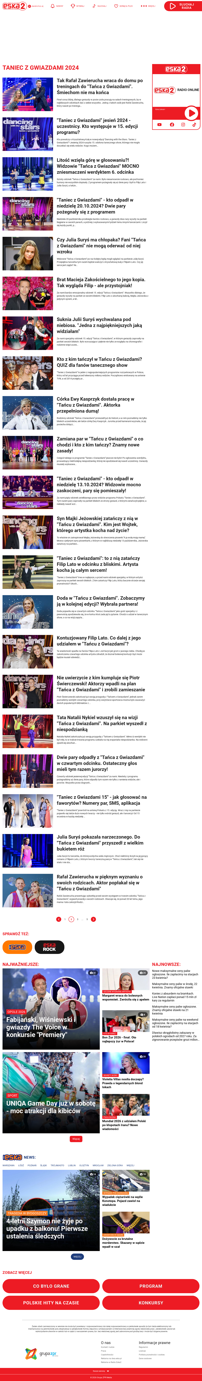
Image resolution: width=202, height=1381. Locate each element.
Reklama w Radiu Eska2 (111, 1362)
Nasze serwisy (101, 1371)
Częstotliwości (107, 1355)
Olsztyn (84, 1165)
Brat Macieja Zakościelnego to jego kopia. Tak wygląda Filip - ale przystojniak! (101, 282)
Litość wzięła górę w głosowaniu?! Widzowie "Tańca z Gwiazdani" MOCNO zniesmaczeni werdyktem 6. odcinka (98, 166)
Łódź (21, 1165)
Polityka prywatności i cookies (152, 1355)
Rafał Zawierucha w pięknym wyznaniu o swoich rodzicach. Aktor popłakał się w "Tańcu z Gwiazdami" (100, 882)
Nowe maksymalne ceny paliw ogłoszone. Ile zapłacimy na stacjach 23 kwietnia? (175, 974)
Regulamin (143, 1347)
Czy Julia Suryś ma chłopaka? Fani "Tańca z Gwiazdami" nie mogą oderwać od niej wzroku (101, 245)
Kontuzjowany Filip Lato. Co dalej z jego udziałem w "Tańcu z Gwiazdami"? (99, 641)
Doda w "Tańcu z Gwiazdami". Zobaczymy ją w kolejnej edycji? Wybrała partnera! (101, 601)
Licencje (142, 1351)
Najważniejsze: (21, 964)
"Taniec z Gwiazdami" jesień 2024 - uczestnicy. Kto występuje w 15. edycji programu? (97, 126)
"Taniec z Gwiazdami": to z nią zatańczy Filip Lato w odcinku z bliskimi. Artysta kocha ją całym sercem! (98, 564)
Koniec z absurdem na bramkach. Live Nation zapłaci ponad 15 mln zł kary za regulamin (174, 997)
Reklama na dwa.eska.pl (111, 1358)
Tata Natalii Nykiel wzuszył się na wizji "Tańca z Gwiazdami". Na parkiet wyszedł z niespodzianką (102, 723)
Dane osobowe (145, 1358)
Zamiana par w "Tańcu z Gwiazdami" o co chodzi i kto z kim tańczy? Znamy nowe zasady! (100, 445)
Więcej (76, 1138)
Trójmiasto (57, 1165)
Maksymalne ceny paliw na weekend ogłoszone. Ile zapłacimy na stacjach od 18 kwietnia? (175, 1023)
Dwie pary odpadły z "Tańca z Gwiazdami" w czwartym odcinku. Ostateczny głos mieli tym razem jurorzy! (100, 763)
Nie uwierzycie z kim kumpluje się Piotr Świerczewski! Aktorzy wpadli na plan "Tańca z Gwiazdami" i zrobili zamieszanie (101, 683)
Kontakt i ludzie (107, 1347)
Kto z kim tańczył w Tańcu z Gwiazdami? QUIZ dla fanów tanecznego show (99, 362)
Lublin (72, 1165)
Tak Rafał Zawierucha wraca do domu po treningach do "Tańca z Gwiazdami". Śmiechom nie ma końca (100, 86)
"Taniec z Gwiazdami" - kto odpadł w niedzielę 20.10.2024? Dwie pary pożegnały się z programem (95, 206)
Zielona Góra (115, 1165)
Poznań (32, 1165)
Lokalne (19, 1158)
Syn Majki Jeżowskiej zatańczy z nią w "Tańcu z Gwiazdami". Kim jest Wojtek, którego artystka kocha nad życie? (97, 524)
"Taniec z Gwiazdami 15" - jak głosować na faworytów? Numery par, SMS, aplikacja (102, 800)
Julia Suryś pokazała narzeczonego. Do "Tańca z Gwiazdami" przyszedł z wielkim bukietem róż (100, 843)
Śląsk (43, 1165)
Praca (103, 1351)
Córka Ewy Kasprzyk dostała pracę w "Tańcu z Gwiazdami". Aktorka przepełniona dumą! (95, 405)
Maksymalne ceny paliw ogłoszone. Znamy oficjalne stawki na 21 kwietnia (174, 1010)
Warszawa (9, 1165)
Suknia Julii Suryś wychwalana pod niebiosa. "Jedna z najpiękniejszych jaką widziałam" (99, 325)
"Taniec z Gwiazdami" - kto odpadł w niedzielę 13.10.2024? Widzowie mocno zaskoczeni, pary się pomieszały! (99, 484)
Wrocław (98, 1165)
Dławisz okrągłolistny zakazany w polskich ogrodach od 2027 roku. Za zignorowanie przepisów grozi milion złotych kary (175, 1036)
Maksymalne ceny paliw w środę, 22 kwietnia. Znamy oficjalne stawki (174, 985)
